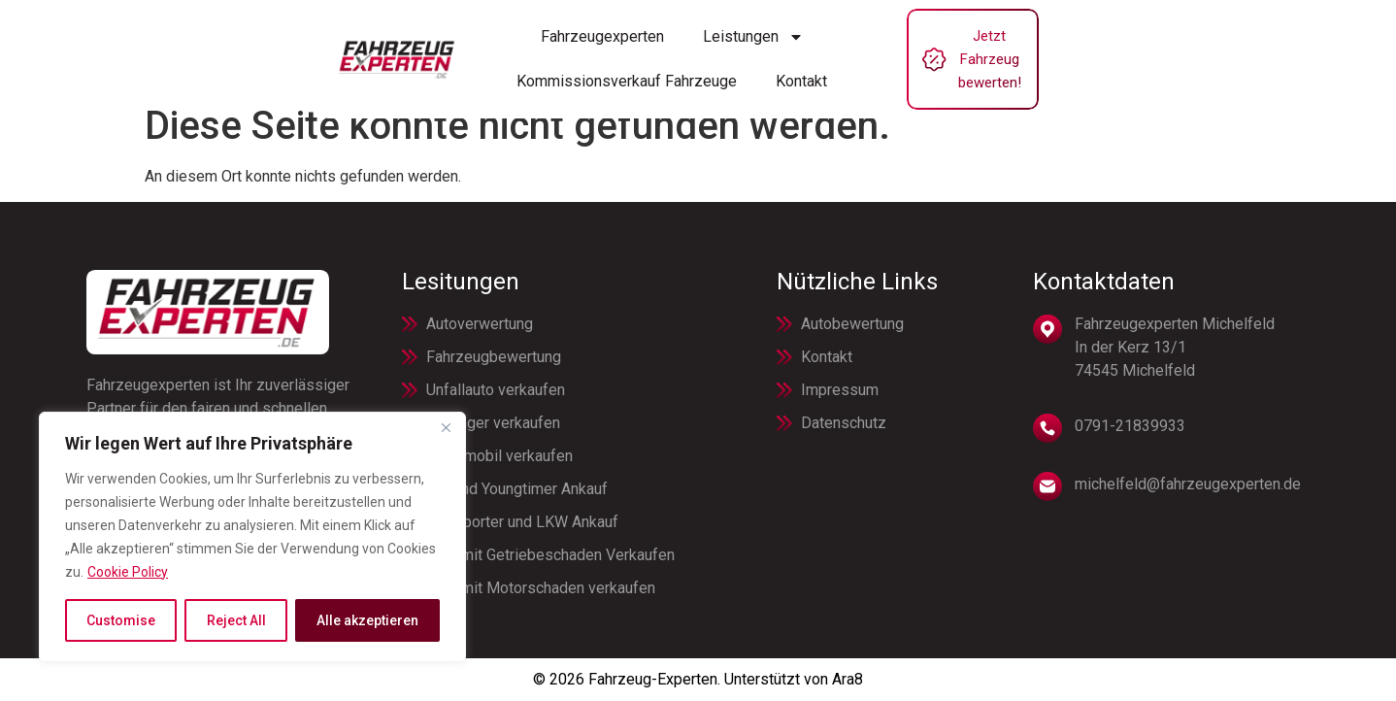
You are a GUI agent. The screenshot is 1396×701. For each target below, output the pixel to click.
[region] (252, 537)
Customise (120, 620)
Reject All (235, 620)
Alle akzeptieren (367, 620)
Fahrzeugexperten (410, 47)
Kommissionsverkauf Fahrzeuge (760, 47)
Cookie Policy (127, 572)
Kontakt (935, 47)
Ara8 (847, 679)
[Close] (445, 428)
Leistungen (561, 47)
